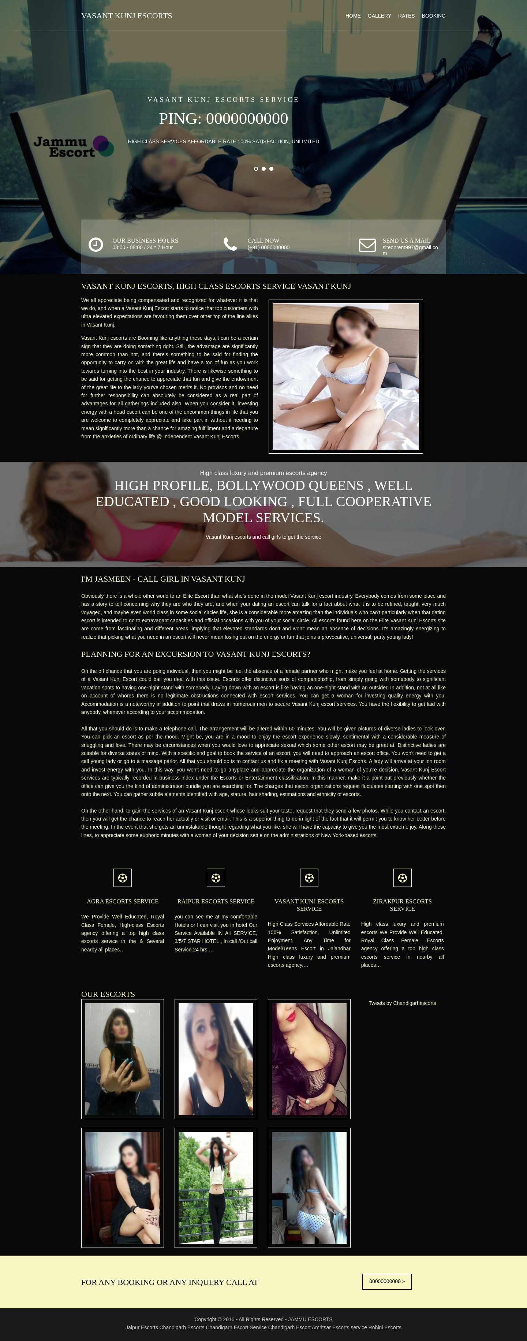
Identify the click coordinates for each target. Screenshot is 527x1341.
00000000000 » (386, 1278)
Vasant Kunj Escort (154, 302)
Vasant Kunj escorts (109, 332)
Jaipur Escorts (142, 1324)
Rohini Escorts (385, 1324)
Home (350, 15)
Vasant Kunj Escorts (130, 15)
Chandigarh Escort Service (236, 1324)
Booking (430, 15)
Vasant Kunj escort (317, 590)
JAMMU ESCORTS (310, 1316)
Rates (403, 15)
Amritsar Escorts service (340, 1324)
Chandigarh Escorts (182, 1324)
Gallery (376, 15)
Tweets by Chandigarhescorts (402, 1005)
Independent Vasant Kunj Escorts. (123, 438)
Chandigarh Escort (289, 1324)
